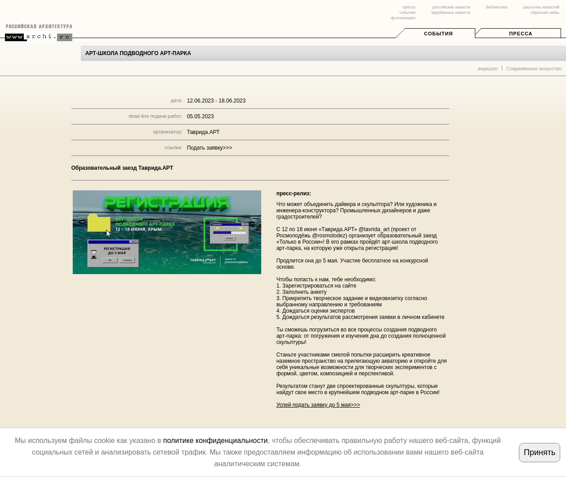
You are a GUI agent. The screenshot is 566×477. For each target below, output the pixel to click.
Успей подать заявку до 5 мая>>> (318, 405)
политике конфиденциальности (215, 440)
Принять (539, 452)
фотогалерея (403, 18)
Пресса (520, 33)
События (438, 33)
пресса (408, 7)
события (407, 12)
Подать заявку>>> (209, 148)
